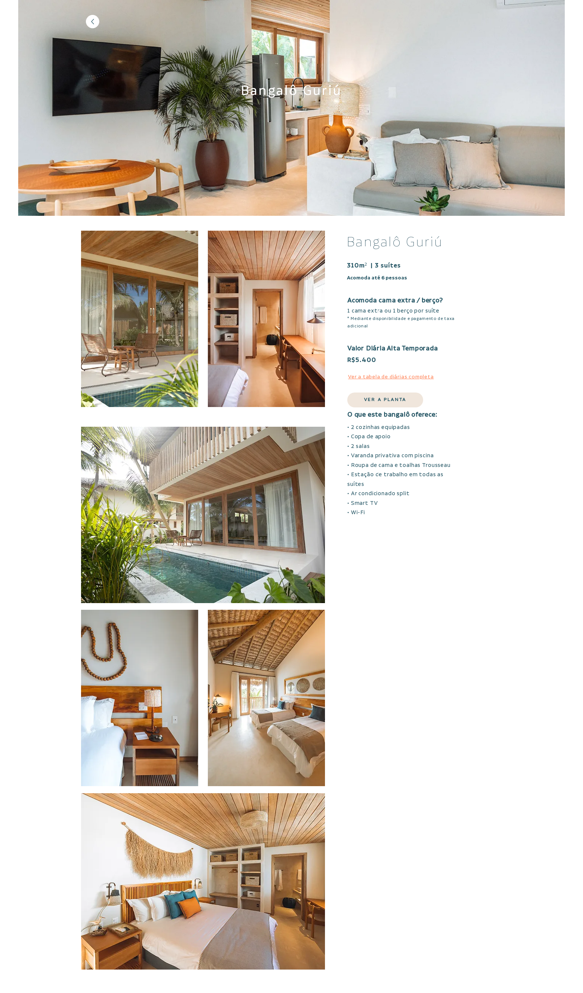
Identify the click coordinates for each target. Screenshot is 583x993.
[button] (385, 400)
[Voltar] (92, 21)
